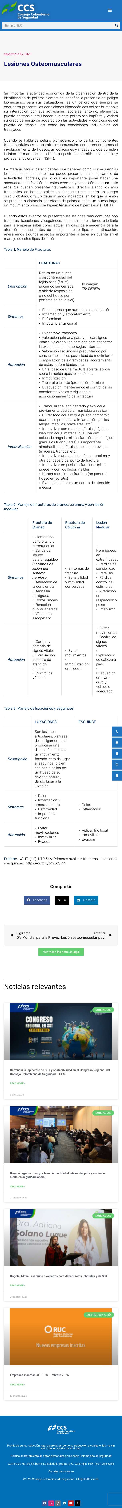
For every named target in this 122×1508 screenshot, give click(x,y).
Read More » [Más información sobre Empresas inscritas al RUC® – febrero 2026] (17, 1384)
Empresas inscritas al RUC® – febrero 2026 (39, 1375)
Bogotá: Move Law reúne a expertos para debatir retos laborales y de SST (58, 1276)
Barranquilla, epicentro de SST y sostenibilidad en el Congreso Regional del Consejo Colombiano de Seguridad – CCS (60, 1072)
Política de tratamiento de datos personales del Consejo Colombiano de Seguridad (61, 1456)
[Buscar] (116, 25)
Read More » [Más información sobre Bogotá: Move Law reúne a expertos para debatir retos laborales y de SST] (17, 1285)
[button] (110, 10)
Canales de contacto (61, 1471)
